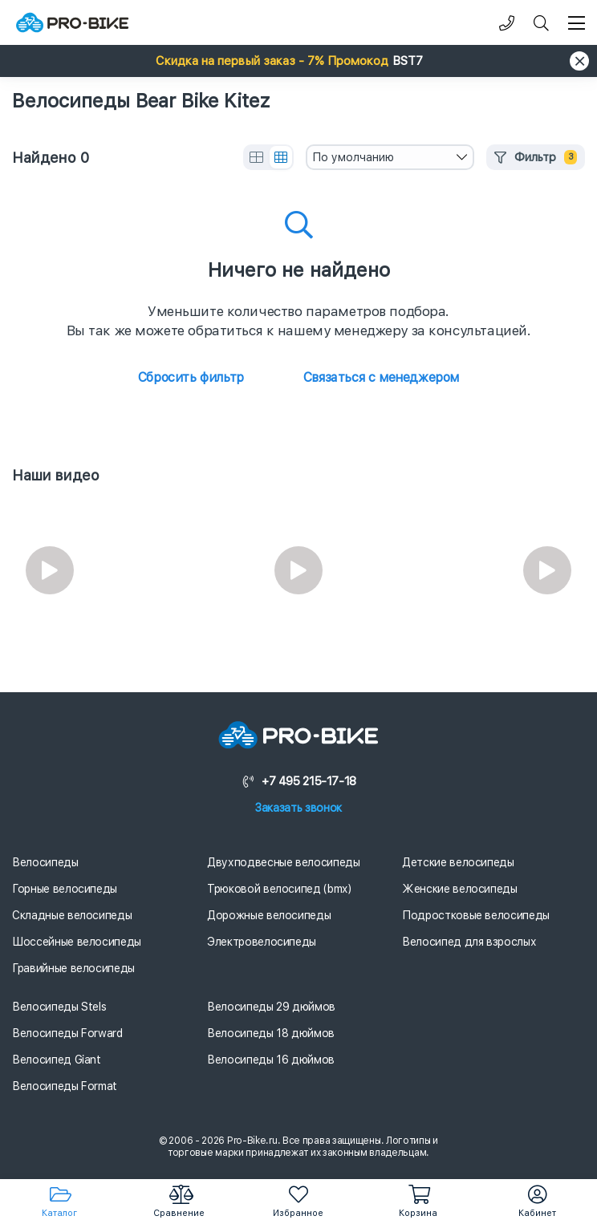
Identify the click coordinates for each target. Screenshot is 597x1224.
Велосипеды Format (64, 1086)
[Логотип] (72, 23)
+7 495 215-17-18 (298, 781)
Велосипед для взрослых (469, 941)
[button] (298, 61)
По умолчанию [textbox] (353, 157)
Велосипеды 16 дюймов (271, 1059)
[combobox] (390, 157)
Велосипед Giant (56, 1059)
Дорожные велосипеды (269, 915)
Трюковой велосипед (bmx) (279, 888)
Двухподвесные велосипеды (283, 862)
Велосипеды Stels (59, 1006)
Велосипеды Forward (67, 1033)
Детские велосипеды (458, 862)
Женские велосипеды (460, 888)
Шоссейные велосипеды (76, 941)
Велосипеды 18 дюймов (271, 1033)
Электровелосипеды (261, 941)
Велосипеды (45, 862)
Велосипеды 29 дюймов (271, 1006)
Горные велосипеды (64, 888)
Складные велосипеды (72, 915)
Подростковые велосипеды (476, 915)
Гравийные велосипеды (73, 968)
